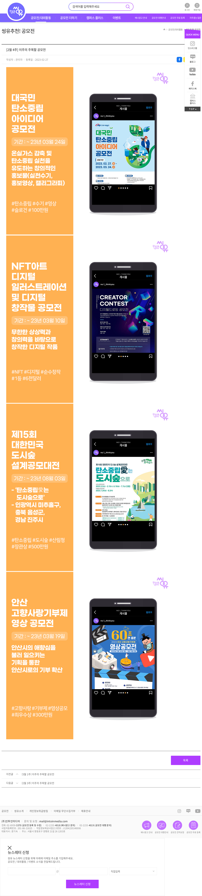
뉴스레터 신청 (82, 884)
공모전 (5, 811)
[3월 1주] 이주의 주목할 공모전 (38, 774)
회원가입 (197, 7)
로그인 (187, 7)
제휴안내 (85, 811)
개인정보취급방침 (38, 811)
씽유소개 (19, 811)
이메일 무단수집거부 (64, 811)
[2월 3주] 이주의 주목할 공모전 (38, 783)
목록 (185, 760)
